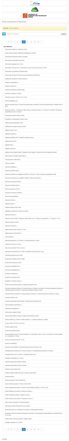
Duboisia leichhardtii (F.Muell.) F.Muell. (16, 365)
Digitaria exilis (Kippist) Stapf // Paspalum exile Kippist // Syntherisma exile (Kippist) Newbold (31, 152)
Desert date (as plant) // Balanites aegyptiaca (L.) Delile (20, 53)
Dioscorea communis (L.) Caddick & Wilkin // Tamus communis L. (23, 178)
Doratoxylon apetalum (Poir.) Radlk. (15, 259)
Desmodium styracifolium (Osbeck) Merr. (16, 71)
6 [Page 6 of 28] (11, 42)
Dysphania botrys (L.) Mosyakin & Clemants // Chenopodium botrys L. (24, 409)
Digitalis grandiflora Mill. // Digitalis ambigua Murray (19, 137)
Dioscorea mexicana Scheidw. (13, 192)
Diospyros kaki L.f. (10, 203)
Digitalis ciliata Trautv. (11, 130)
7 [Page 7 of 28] (14, 42)
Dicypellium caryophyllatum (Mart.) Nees (16, 119)
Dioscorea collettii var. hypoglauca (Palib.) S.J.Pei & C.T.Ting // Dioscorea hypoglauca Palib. (30, 174)
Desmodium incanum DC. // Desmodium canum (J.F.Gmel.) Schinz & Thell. (26, 67)
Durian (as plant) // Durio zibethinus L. (15, 380)
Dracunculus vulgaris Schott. (13, 312)
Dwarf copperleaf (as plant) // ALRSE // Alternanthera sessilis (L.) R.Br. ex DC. (26, 387)
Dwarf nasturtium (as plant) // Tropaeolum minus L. (19, 398)
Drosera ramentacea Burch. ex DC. (15, 339)
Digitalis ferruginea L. (11, 134)
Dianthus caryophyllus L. (12, 82)
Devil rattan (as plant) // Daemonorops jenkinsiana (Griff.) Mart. (22, 75)
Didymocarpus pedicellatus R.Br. (14, 123)
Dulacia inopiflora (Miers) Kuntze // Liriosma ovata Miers (20, 373)
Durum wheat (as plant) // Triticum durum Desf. (18, 384)
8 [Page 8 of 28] (17, 42)
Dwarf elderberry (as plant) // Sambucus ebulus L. (19, 391)
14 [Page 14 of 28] (38, 42)
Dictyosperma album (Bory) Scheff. (15, 115)
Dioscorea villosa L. (10, 200)
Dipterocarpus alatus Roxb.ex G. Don (15, 229)
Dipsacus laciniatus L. (11, 226)
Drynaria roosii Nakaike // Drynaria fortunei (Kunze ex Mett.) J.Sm (23, 347)
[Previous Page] (5, 41)
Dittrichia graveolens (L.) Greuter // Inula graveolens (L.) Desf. (22, 240)
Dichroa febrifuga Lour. (11, 101)
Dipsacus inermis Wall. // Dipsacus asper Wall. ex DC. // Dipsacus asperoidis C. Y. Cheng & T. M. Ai (32, 218)
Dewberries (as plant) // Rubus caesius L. (16, 78)
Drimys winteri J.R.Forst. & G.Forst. (15, 323)
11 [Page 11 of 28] (27, 42)
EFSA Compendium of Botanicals (14, 22)
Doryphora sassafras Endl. (12, 277)
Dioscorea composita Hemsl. (13, 181)
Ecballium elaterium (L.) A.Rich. (14, 422)
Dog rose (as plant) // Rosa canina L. (15, 248)
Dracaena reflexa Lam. (11, 297)
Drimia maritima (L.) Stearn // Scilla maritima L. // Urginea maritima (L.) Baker (26, 319)
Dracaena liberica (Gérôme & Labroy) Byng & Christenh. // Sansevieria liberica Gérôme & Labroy (32, 294)
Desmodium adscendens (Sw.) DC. (15, 60)
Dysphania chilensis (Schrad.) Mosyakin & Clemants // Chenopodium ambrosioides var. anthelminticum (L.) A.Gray (33, 414)
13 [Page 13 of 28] (34, 42)
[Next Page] (42, 41)
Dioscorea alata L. (10, 163)
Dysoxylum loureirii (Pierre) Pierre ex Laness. (17, 406)
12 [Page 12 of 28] (31, 42)
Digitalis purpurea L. (10, 148)
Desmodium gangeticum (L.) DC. (14, 64)
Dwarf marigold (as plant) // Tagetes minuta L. (17, 395)
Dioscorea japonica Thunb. (12, 189)
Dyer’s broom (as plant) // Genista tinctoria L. (17, 402)
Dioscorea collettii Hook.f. (12, 170)
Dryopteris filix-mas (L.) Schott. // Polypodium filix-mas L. (21, 354)
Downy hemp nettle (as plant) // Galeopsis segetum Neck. (21, 284)
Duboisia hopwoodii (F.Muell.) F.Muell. (15, 362)
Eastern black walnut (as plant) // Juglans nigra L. (19, 418)
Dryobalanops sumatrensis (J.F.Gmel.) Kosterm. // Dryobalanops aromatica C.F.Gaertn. (29, 350)
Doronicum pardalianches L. (13, 266)
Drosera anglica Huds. (11, 327)
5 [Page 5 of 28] (8, 42)
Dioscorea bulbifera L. (11, 167)
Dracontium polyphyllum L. (12, 308)
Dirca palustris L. (9, 237)
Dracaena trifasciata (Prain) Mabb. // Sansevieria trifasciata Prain (23, 301)
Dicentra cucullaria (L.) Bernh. (13, 93)
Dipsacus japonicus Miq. (12, 222)
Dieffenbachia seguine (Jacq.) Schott (15, 126)
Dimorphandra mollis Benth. (13, 159)
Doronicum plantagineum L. (12, 270)
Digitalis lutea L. (9, 145)
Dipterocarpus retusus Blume (13, 233)
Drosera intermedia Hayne (12, 330)
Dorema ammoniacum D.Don (13, 262)
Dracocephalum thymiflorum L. (13, 305)
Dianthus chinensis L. (11, 86)
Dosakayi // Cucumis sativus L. (13, 281)
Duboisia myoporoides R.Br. (13, 369)
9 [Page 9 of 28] (20, 42)
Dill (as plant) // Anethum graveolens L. (16, 156)
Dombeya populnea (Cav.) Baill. (14, 255)
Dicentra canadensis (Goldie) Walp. (15, 90)
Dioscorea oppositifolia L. (12, 196)
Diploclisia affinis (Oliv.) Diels (13, 207)
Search (64, 34)
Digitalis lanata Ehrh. (11, 141)
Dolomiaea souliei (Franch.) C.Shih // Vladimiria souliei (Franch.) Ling (24, 251)
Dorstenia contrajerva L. (11, 273)
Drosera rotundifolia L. (11, 343)
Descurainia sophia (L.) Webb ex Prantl (16, 49)
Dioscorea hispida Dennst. (12, 185)
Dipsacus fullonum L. (11, 214)
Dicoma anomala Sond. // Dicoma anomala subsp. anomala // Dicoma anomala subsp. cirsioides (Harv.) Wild (34, 105)
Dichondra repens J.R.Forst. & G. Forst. (16, 97)
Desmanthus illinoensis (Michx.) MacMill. (16, 56)
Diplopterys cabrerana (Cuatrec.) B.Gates (16, 211)
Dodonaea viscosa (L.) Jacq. (13, 244)
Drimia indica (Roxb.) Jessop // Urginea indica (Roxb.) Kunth (22, 316)
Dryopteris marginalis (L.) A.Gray (14, 358)
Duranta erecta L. (10, 376)
